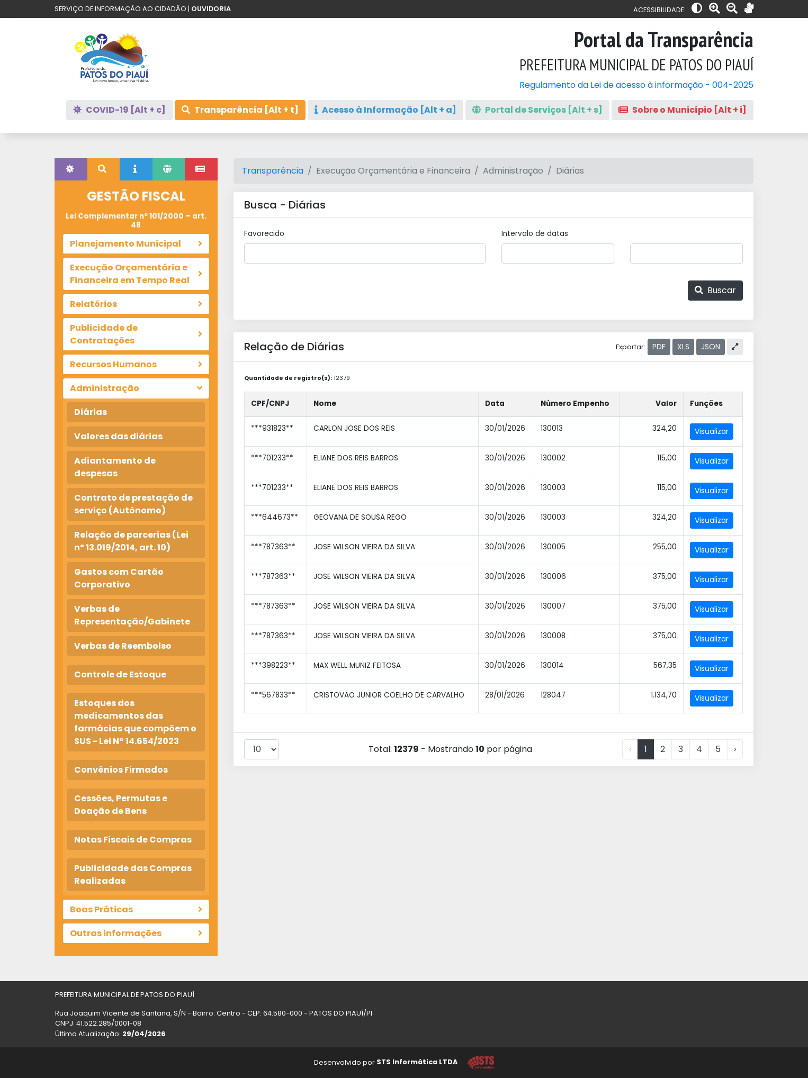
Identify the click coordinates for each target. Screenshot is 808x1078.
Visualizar (712, 431)
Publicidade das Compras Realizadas (133, 874)
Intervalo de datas (534, 234)
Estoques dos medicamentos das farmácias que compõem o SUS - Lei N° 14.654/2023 (135, 722)
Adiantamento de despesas (115, 467)
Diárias (90, 412)
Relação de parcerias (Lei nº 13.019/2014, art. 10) (131, 541)
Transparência (272, 171)
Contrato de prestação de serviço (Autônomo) (133, 504)
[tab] (71, 169)
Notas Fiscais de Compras (133, 840)
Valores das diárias (118, 436)
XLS (683, 346)
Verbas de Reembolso (123, 646)
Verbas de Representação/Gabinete (132, 615)
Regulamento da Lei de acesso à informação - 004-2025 (636, 85)
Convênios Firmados (121, 770)
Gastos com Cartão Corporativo (119, 578)
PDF (659, 346)
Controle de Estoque (120, 674)
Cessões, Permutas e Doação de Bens (120, 804)
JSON (710, 346)
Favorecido (264, 234)
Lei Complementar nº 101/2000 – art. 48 (136, 220)
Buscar (715, 290)
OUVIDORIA (211, 8)
